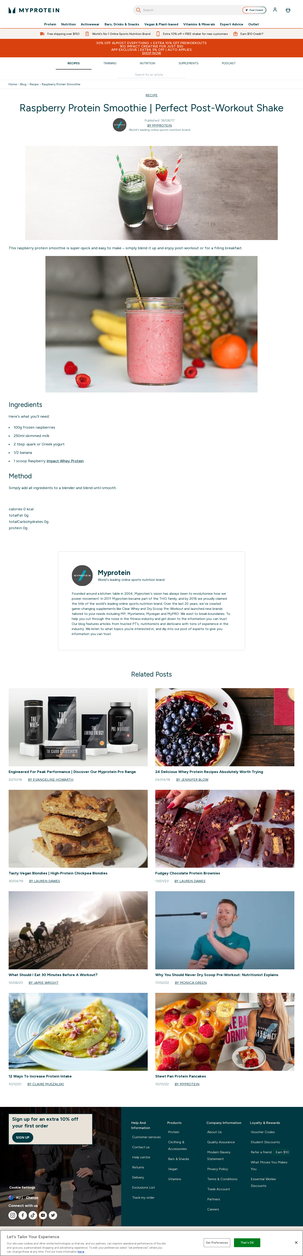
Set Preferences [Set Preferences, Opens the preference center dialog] (217, 1242)
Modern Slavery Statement (218, 1155)
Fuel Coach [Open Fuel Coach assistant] (254, 10)
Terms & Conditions (222, 1179)
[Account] (275, 10)
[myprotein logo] (34, 10)
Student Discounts (265, 1142)
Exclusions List (143, 1187)
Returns (138, 1167)
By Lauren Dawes (44, 881)
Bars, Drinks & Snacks (122, 24)
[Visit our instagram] (12, 1215)
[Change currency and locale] (60, 1197)
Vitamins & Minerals (199, 24)
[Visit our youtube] (43, 1215)
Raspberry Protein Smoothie (61, 84)
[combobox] (200, 10)
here (81, 1251)
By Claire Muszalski (45, 1084)
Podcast (229, 63)
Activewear (90, 24)
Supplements (188, 63)
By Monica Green (191, 982)
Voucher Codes (263, 1132)
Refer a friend (270, 1152)
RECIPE (152, 95)
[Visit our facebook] (23, 1215)
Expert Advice (231, 24)
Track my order (143, 1197)
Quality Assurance (221, 1142)
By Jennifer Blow (192, 779)
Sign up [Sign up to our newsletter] (22, 1137)
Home (13, 84)
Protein (50, 24)
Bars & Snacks (178, 1159)
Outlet (253, 24)
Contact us (141, 1147)
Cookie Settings (22, 1187)
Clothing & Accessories (177, 1145)
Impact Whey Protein (65, 461)
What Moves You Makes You (269, 1165)
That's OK (247, 1242)
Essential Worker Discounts (263, 1182)
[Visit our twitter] (53, 1215)
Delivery (138, 1177)
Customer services (146, 1137)
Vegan (173, 1169)
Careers (213, 1209)
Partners (213, 1199)
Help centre (141, 1157)
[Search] (138, 10)
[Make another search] (151, 74)
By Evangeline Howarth (50, 779)
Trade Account (218, 1189)
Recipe (34, 84)
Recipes (74, 63)
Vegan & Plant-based (161, 24)
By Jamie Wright (43, 982)
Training (109, 63)
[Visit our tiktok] (33, 1215)
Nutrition (68, 24)
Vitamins (174, 1179)
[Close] (296, 1242)
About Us (214, 1132)
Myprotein (114, 572)
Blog (23, 84)
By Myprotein (159, 125)
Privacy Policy (217, 1169)
